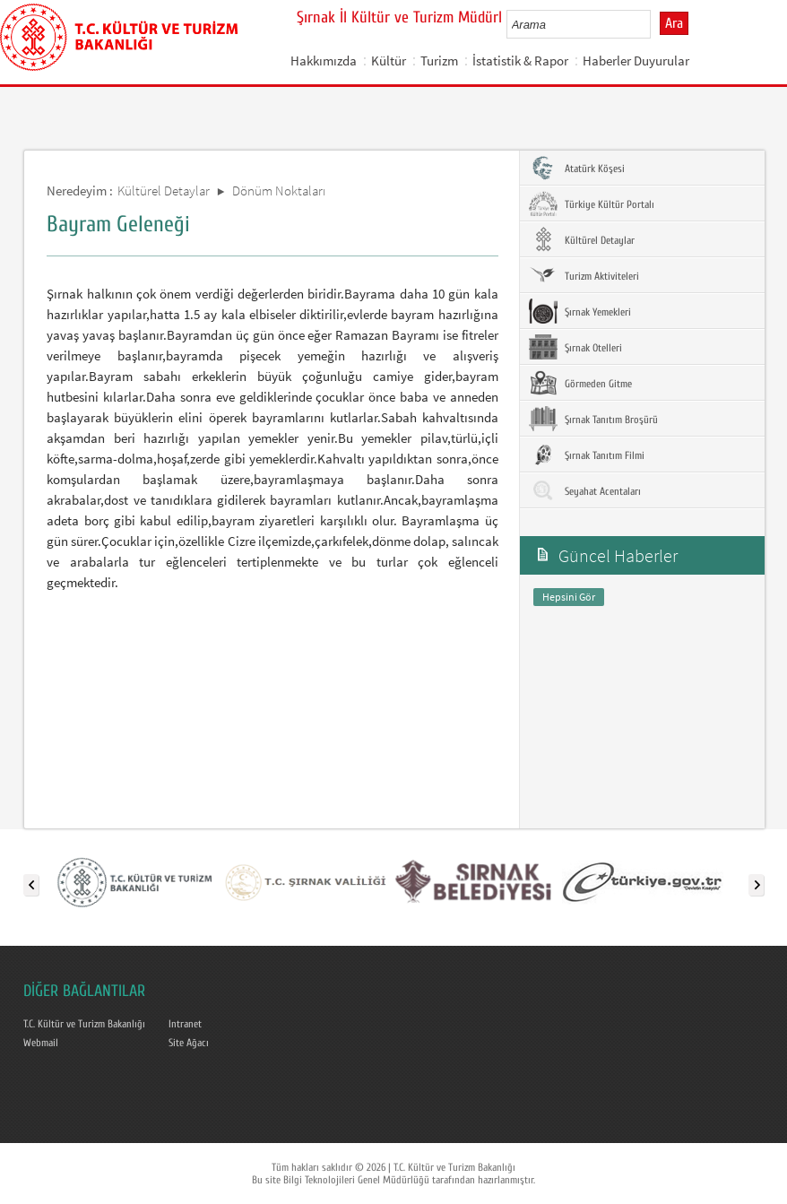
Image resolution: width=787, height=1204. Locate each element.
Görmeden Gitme (580, 382)
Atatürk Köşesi (577, 167)
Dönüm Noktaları (278, 190)
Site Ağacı (189, 1042)
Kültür (388, 60)
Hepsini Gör (568, 596)
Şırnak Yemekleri (580, 311)
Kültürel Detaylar (163, 190)
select (655, 24)
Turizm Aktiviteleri (584, 275)
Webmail (40, 1042)
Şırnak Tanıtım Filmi (586, 454)
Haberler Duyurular (636, 60)
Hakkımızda (323, 60)
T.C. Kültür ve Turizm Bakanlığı (84, 1024)
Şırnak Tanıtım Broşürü (593, 418)
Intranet (185, 1024)
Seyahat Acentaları (585, 490)
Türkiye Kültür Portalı (591, 203)
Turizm (439, 60)
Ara (674, 23)
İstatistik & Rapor (520, 60)
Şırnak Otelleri (575, 346)
